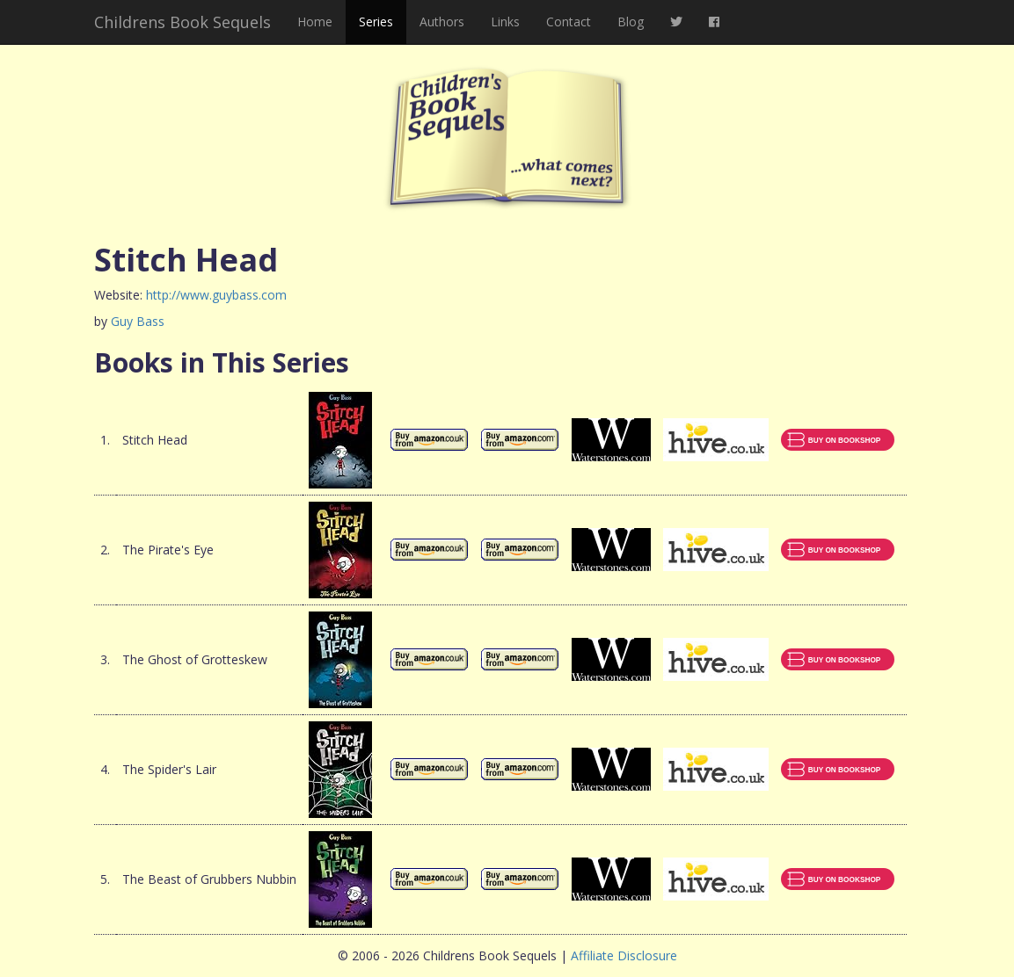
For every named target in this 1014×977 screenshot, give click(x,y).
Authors (441, 21)
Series (376, 21)
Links (505, 21)
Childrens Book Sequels (182, 22)
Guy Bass (137, 321)
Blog (630, 21)
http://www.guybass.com (216, 294)
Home (314, 21)
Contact (568, 21)
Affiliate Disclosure (624, 955)
